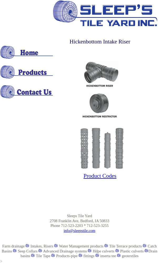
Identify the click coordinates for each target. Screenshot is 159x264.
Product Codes (100, 176)
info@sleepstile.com (79, 230)
